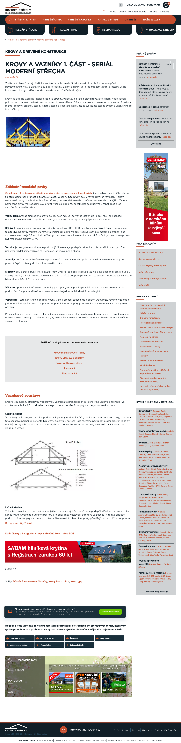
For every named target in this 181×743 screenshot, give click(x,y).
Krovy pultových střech (69, 363)
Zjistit (12, 692)
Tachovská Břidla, (146, 555)
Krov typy (76, 581)
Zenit (149, 460)
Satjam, (164, 486)
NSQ (162, 446)
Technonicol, (156, 535)
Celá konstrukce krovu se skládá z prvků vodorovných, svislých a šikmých (48, 193)
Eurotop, (149, 417)
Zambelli (149, 489)
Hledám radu (108, 30)
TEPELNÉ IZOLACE (135, 5)
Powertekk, (158, 483)
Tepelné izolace (99, 740)
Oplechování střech (150, 318)
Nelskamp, (142, 422)
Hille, (140, 477)
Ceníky (122, 12)
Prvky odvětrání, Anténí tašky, (158, 579)
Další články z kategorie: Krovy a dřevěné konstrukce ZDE (39, 534)
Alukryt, (141, 469)
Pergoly (144, 356)
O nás (113, 12)
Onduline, (158, 457)
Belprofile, (150, 515)
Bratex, (141, 472)
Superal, (141, 489)
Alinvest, (157, 452)
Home (10, 40)
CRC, (140, 535)
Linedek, (148, 518)
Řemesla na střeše (149, 337)
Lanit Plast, (155, 549)
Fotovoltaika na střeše (151, 323)
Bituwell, (164, 452)
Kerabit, (159, 538)
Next (129, 684)
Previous (47, 684)
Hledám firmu (64, 30)
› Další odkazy (156, 740)
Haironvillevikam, (145, 457)
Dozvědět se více (110, 612)
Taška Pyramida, (161, 555)
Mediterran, (160, 419)
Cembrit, (170, 431)
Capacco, (161, 546)
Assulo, (150, 443)
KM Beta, (150, 419)
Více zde (156, 144)
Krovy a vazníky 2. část (18, 523)
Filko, (156, 417)
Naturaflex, (165, 549)
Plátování (69, 368)
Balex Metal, (151, 469)
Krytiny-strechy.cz (45, 740)
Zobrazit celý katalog (157, 592)
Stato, (170, 486)
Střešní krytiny (26, 20)
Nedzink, (156, 518)
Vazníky (42, 581)
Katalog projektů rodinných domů (122, 740)
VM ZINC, (152, 523)
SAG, (158, 486)
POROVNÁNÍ (153, 5)
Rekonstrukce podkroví (152, 342)
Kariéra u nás (170, 730)
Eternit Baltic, (158, 455)
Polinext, (156, 552)
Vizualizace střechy (157, 30)
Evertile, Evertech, (154, 475)
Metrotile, (161, 480)
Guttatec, (167, 535)
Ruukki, (151, 486)
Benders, (156, 411)
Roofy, (164, 552)
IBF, (160, 417)
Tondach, (142, 425)
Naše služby (151, 20)
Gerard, (166, 475)
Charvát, (147, 535)
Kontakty (164, 12)
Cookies (158, 730)
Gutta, (166, 455)
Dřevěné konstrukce (25, 581)
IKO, (140, 538)
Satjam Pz (157, 520)
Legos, (153, 480)
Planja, (150, 483)
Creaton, (160, 414)
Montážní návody (137, 12)
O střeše (130, 20)
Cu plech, (160, 515)
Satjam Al (148, 520)
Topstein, (155, 446)
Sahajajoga (143, 740)
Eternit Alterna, (158, 434)
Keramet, (152, 477)
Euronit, (141, 417)
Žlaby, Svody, (144, 582)
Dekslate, (158, 443)
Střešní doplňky (79, 20)
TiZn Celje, (161, 523)
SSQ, (148, 446)
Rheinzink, (143, 486)
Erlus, (166, 414)
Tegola (149, 540)
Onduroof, (166, 457)
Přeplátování (69, 373)
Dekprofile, (151, 500)
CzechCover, (150, 472)
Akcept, (163, 532)
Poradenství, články (25, 40)
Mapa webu (147, 730)
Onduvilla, (142, 460)
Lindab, (156, 503)
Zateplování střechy (150, 347)
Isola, (145, 477)
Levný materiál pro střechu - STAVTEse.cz (73, 740)
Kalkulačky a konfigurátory (152, 279)
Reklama (153, 12)
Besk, (163, 411)
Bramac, (152, 414)
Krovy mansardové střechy (69, 353)
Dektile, (160, 472)
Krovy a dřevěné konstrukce (51, 40)
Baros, (170, 532)
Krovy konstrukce (59, 581)
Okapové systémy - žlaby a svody (157, 332)
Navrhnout (16, 670)
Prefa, (166, 483)
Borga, (169, 469)
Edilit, (148, 455)
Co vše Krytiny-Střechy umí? (152, 266)
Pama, (149, 552)
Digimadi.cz (42, 734)
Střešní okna (52, 20)
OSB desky (155, 576)
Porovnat (15, 681)
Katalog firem (108, 20)
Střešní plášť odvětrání (151, 361)
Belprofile (161, 469)
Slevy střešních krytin (149, 259)
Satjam (148, 506)
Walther (150, 425)
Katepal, (151, 538)
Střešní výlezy (157, 582)
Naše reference (146, 272)
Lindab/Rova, (144, 480)
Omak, (168, 480)
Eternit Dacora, (145, 434)
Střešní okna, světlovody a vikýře (156, 328)
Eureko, (168, 546)
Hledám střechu (22, 30)
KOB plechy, (162, 477)
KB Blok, (142, 419)
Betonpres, (143, 414)
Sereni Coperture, (162, 422)
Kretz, (147, 549)
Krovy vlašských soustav (69, 358)
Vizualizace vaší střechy (150, 253)
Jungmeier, (167, 417)
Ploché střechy (147, 365)
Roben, (151, 422)
